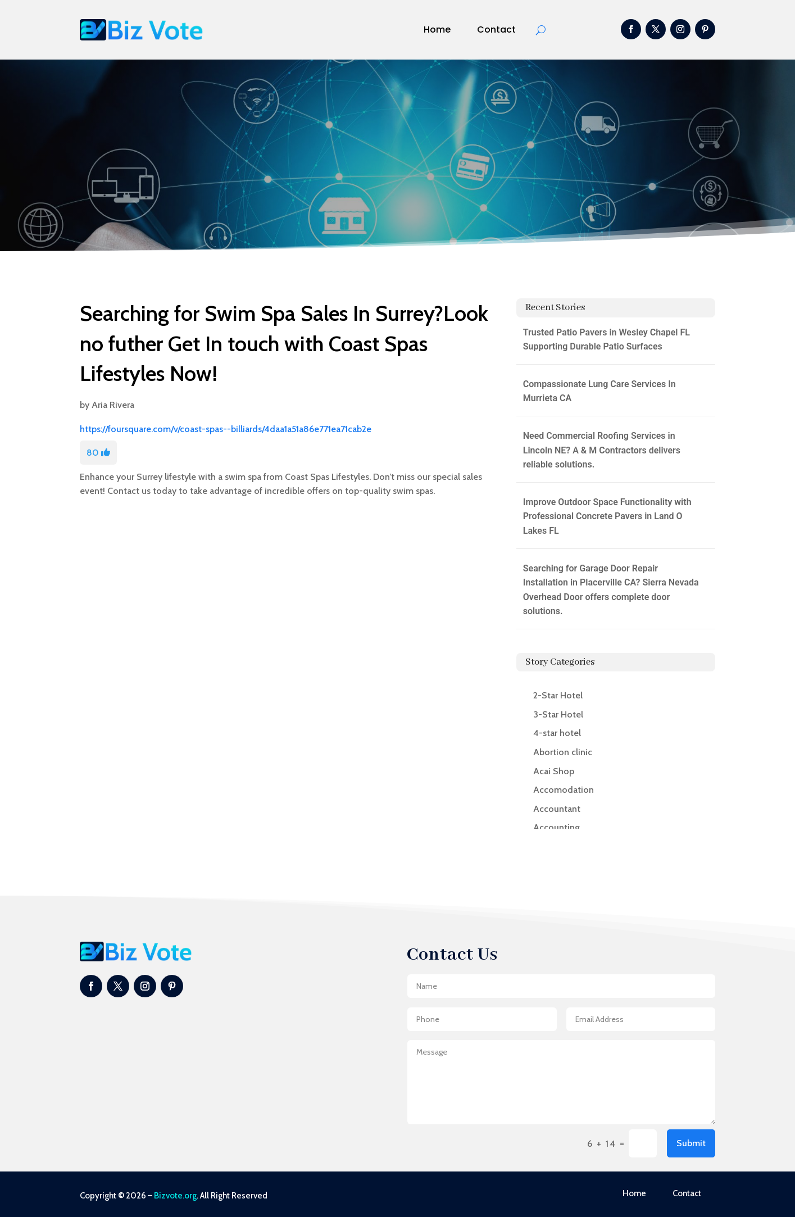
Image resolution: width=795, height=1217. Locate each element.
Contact (496, 29)
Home (437, 29)
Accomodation (563, 789)
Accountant (556, 808)
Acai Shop (553, 771)
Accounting (556, 827)
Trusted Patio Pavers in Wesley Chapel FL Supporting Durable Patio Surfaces (606, 339)
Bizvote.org (175, 1196)
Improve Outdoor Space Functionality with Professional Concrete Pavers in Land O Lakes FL (607, 516)
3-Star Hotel (558, 714)
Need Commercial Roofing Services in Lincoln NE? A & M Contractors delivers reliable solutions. (601, 450)
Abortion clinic (562, 752)
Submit (691, 1143)
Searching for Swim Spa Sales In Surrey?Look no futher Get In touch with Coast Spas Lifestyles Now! (284, 343)
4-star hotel (557, 733)
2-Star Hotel (558, 695)
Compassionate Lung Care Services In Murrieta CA (599, 391)
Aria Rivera (113, 404)
